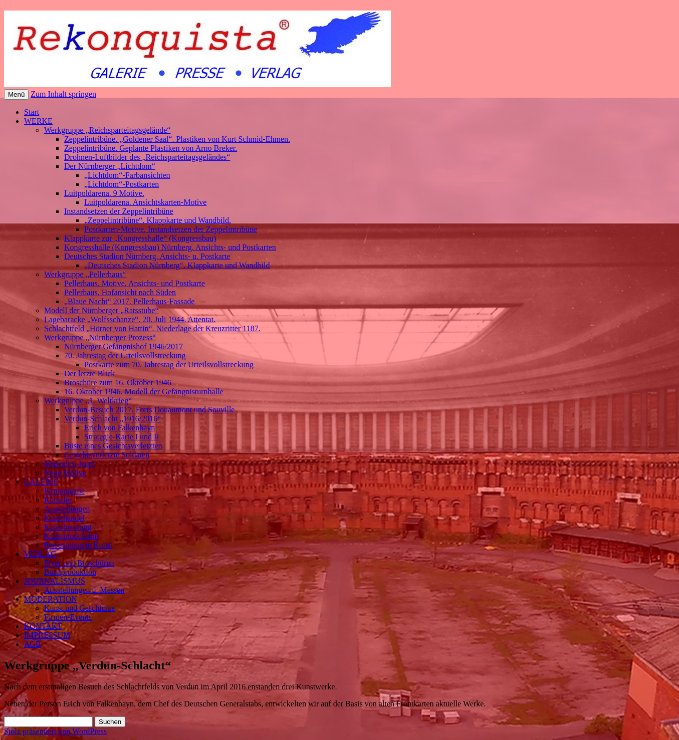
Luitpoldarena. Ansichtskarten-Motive (145, 202)
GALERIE (41, 481)
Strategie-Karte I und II (121, 436)
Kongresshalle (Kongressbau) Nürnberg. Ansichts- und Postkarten (170, 247)
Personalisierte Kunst (78, 545)
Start (31, 112)
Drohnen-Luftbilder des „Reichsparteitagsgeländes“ (147, 157)
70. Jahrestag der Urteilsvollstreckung (125, 355)
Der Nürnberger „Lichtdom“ (109, 166)
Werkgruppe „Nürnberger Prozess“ (100, 337)
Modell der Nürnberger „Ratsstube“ (101, 310)
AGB (32, 644)
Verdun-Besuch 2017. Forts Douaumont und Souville (149, 409)
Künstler (58, 500)
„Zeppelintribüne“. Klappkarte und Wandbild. (157, 220)
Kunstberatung (67, 527)
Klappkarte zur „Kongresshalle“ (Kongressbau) (140, 238)
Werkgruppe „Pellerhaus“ (85, 274)
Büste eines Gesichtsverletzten (113, 445)
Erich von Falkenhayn (119, 427)
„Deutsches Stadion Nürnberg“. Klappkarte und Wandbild (177, 265)
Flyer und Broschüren (79, 563)
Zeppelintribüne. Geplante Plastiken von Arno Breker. (150, 148)
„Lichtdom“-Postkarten (121, 184)
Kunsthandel (64, 518)
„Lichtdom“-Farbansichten (127, 175)
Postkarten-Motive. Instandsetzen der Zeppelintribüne (170, 229)
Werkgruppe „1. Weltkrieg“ (88, 400)
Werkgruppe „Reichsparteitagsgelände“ (107, 130)
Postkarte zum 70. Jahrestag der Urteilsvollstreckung (169, 364)
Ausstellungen (67, 509)
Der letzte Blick (89, 373)
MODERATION (50, 599)
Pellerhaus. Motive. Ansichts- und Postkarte (134, 283)
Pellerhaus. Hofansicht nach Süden (120, 292)
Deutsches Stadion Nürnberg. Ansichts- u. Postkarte (147, 256)
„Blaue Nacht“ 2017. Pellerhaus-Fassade (129, 301)
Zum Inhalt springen (63, 94)
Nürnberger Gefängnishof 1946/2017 (123, 346)
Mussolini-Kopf (69, 463)
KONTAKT (43, 626)
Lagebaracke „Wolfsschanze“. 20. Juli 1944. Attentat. (129, 319)
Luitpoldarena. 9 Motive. (104, 193)
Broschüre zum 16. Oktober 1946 (117, 382)
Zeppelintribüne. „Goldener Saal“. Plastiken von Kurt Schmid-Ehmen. (177, 139)
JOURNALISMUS (54, 581)
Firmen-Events (68, 617)
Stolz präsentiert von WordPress (55, 731)
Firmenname (64, 490)
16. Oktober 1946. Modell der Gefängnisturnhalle (143, 391)
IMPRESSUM (47, 635)
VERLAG (40, 554)
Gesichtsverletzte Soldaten (106, 454)
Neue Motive (65, 472)
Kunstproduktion (71, 536)
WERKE (38, 121)
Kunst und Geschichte (79, 608)
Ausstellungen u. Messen (84, 590)
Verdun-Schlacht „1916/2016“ (112, 418)
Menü (16, 94)
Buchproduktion (70, 572)
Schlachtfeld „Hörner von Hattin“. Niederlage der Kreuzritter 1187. (152, 328)
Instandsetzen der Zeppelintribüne (118, 211)
